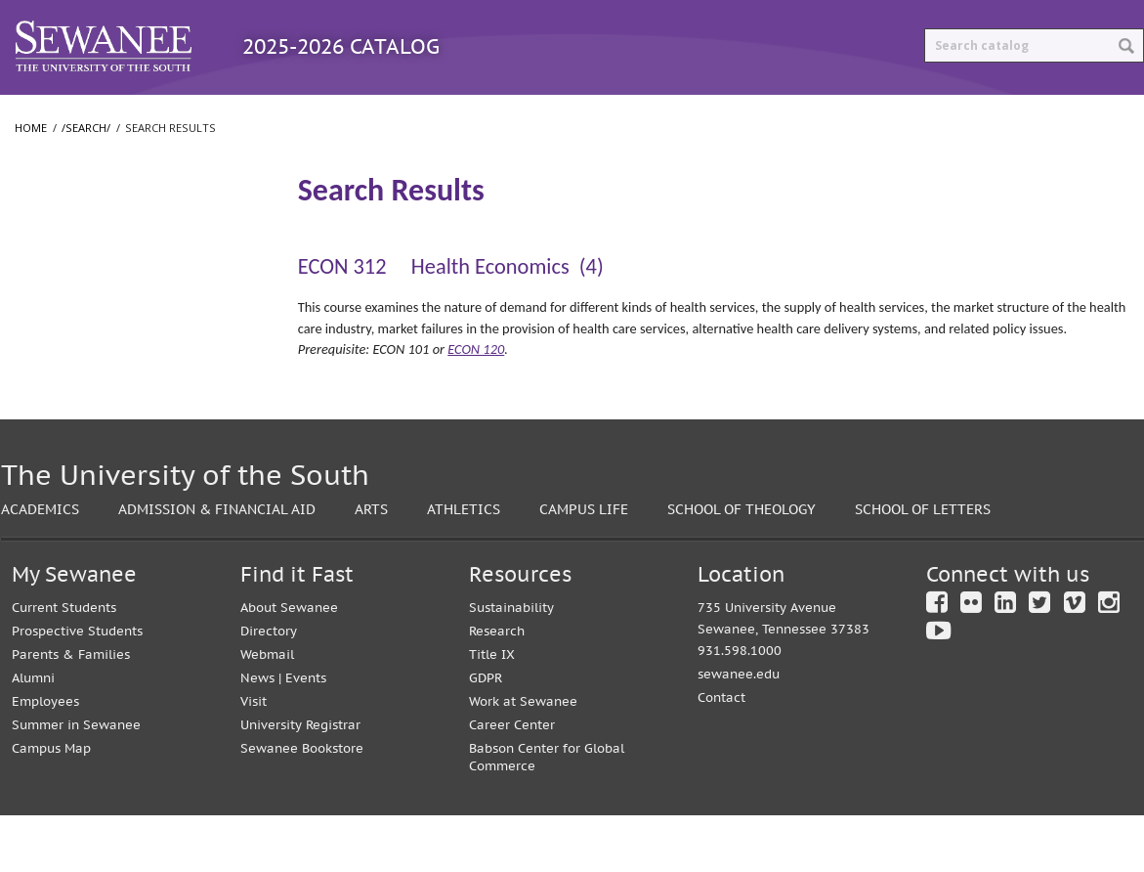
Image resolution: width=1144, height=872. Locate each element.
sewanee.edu (739, 730)
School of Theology (82, 417)
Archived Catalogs (563, 114)
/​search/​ (52, 226)
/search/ (86, 167)
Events (305, 734)
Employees (45, 758)
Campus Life (583, 565)
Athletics (463, 565)
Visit (253, 758)
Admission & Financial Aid (217, 565)
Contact (721, 754)
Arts (371, 565)
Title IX (492, 711)
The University (67, 300)
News (257, 734)
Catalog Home (82, 114)
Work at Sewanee (523, 758)
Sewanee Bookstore (301, 805)
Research (497, 687)
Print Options (745, 114)
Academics (40, 565)
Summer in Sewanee (76, 781)
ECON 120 (475, 389)
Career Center (512, 781)
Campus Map (51, 805)
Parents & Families (71, 711)
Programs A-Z (243, 114)
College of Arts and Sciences (109, 339)
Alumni (33, 734)
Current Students (64, 664)
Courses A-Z (391, 114)
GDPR (485, 734)
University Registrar (300, 781)
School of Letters (76, 378)
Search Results (74, 258)
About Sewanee (289, 664)
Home (31, 167)
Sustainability (511, 664)
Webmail (267, 711)
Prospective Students (77, 687)
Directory (268, 687)
